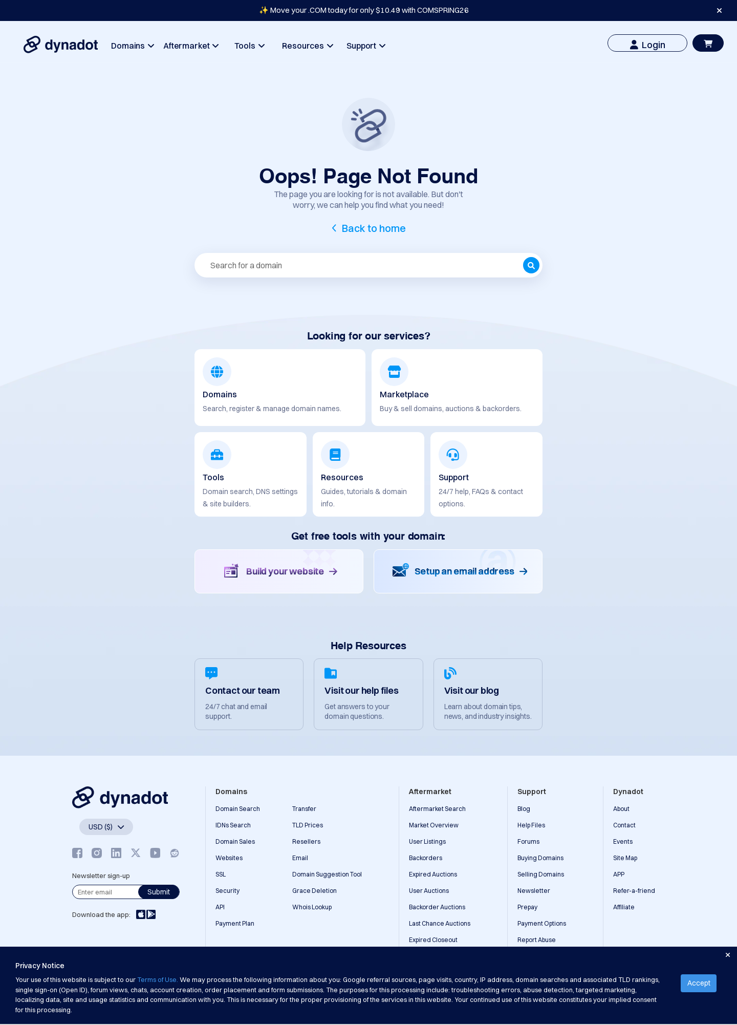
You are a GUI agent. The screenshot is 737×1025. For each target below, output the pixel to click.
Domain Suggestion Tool (327, 874)
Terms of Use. (157, 979)
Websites (229, 858)
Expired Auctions (433, 874)
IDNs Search (233, 825)
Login (647, 45)
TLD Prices (307, 825)
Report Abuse (536, 940)
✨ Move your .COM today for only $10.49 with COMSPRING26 (364, 10)
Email (300, 858)
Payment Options (541, 923)
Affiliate (624, 907)
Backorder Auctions (437, 907)
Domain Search (237, 809)
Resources (307, 45)
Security (227, 890)
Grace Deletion (314, 890)
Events (623, 841)
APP (618, 874)
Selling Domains (540, 874)
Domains (132, 45)
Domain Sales (235, 841)
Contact (624, 825)
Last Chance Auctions (439, 923)
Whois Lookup (312, 907)
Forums (528, 841)
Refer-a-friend (634, 890)
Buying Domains (540, 858)
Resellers (306, 841)
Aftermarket (191, 45)
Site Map (625, 858)
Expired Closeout (433, 940)
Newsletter (533, 890)
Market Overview (434, 825)
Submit (158, 891)
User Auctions (429, 890)
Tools (249, 45)
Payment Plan (234, 923)
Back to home (374, 228)
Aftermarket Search (437, 809)
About (621, 809)
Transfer (304, 809)
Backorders (425, 858)
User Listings (427, 841)
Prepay (527, 907)
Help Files (531, 825)
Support (365, 45)
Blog (523, 809)
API (220, 907)
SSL (220, 874)
